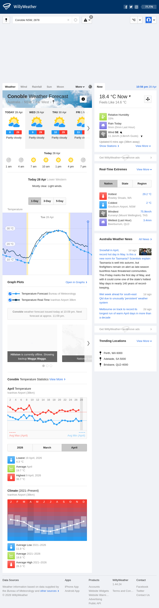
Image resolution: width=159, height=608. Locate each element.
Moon (60, 86)
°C (134, 20)
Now (99, 86)
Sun (49, 86)
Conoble (53, 101)
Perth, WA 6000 (113, 353)
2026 (20, 447)
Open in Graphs (75, 282)
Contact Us (143, 595)
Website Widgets (99, 590)
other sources (48, 590)
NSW (28, 102)
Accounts (94, 586)
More (79, 86)
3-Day (47, 201)
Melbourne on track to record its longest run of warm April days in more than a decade (125, 313)
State (125, 183)
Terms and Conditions (123, 590)
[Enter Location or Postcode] (45, 20)
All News (144, 239)
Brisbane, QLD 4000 (116, 364)
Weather (10, 86)
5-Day (59, 201)
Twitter (140, 590)
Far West (42, 102)
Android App (72, 590)
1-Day (34, 201)
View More (142, 145)
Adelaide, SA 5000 (115, 358)
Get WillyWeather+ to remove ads (119, 157)
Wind (23, 86)
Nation (108, 183)
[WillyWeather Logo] (21, 6)
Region (142, 183)
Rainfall (37, 86)
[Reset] (68, 20)
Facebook (142, 586)
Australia (13, 102)
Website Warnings (99, 595)
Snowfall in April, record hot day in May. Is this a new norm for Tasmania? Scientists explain (125, 269)
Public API (95, 603)
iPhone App (72, 586)
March (47, 447)
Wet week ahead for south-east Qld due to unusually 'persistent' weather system (125, 298)
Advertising (95, 599)
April (74, 447)
